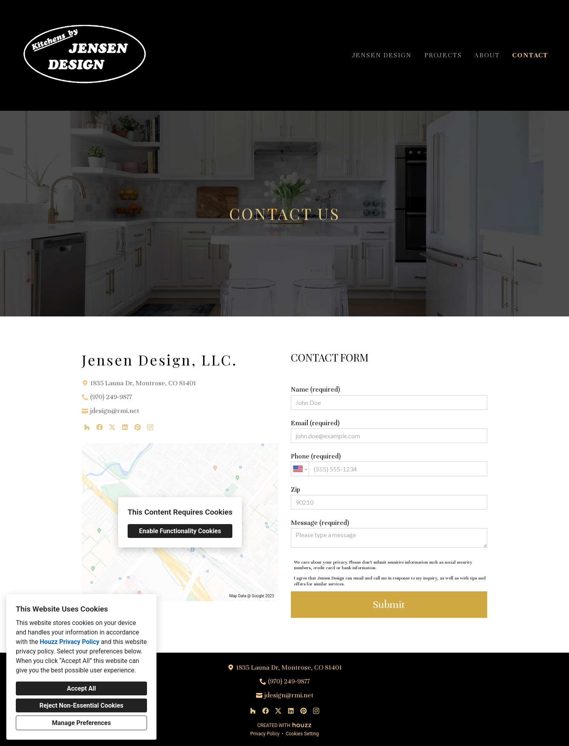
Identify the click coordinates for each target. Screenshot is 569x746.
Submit (389, 604)
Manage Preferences (81, 723)
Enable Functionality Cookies (180, 531)
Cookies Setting (302, 734)
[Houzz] (87, 427)
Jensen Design (382, 55)
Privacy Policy (264, 734)
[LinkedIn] (125, 427)
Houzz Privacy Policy (69, 642)
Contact (530, 55)
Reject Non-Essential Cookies (82, 705)
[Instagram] (150, 427)
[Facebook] (99, 427)
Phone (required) (389, 464)
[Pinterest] (137, 427)
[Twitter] (112, 427)
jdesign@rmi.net (114, 411)
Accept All (81, 688)
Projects (443, 55)
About (486, 55)
